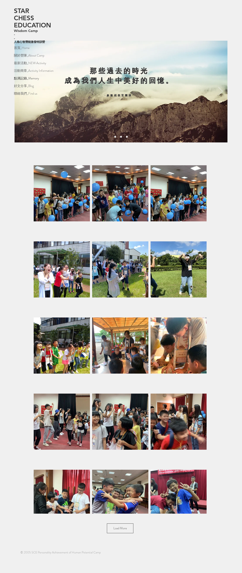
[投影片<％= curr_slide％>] (115, 137)
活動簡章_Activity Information (30, 70)
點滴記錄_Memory (26, 78)
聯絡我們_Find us (25, 93)
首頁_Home (22, 47)
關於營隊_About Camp (29, 55)
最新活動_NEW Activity (30, 63)
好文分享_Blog (24, 86)
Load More (120, 528)
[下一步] (220, 91)
